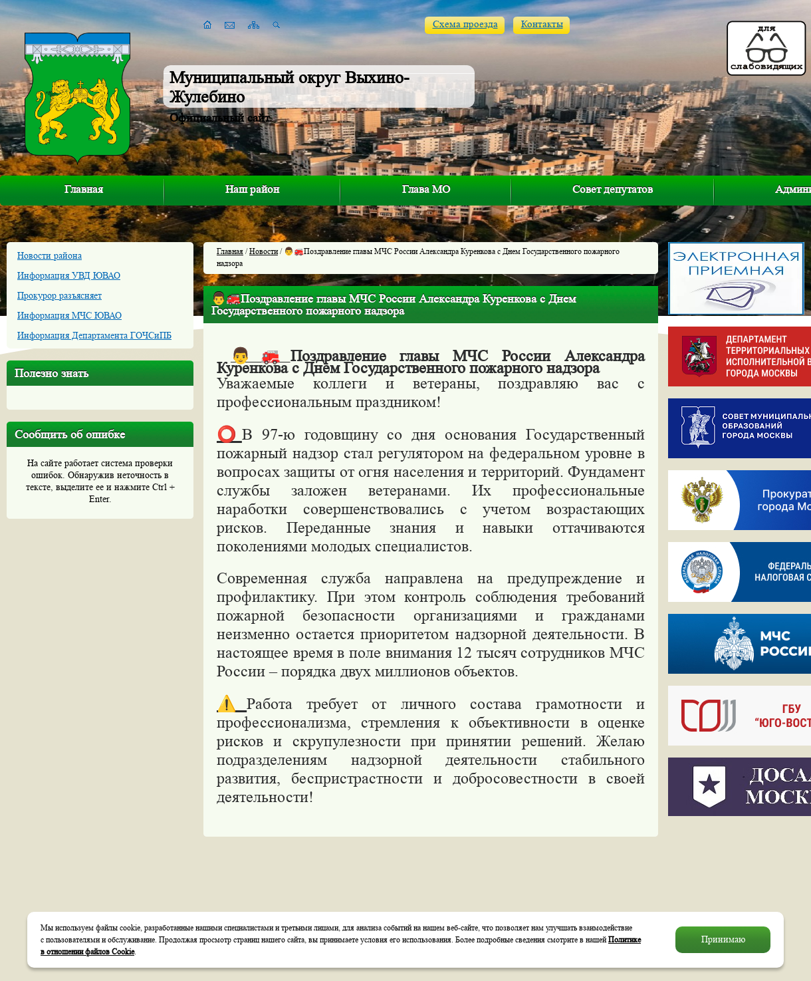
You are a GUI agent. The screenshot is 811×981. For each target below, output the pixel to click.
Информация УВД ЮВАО (68, 275)
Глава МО (426, 189)
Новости (263, 251)
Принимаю (723, 939)
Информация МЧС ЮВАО (69, 315)
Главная (83, 189)
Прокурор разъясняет (59, 295)
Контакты (542, 24)
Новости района (49, 255)
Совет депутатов (612, 189)
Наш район (252, 189)
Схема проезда (465, 24)
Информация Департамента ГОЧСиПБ (94, 335)
